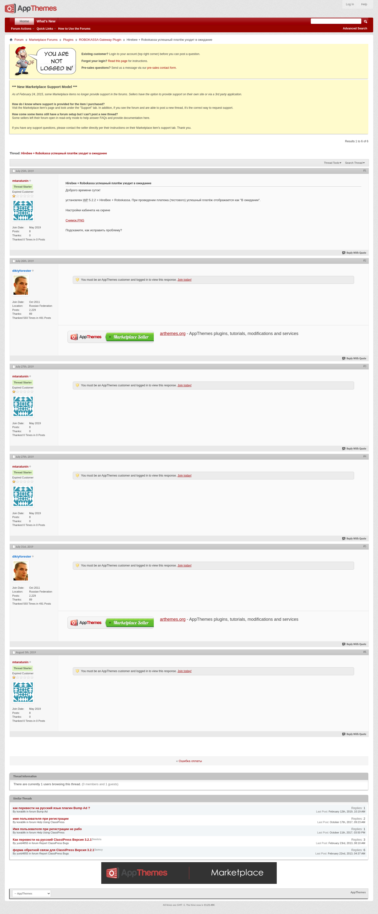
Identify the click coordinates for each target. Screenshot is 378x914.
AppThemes (358, 892)
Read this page (118, 61)
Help (364, 4)
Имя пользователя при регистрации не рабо (47, 829)
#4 (364, 456)
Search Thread (354, 162)
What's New (46, 21)
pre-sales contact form (161, 67)
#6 (364, 652)
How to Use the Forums (74, 28)
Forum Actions (21, 28)
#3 (364, 366)
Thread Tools (331, 162)
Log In (350, 4)
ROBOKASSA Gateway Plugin (100, 39)
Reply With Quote (354, 252)
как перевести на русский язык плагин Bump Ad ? (51, 808)
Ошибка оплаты (190, 761)
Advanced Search (355, 28)
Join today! (184, 279)
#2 (364, 260)
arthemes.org (173, 333)
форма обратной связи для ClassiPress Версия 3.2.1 (53, 850)
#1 (364, 170)
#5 (364, 546)
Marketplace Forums (43, 39)
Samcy (98, 849)
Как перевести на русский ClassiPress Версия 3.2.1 (52, 839)
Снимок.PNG (75, 220)
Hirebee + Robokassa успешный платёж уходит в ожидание (64, 153)
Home (24, 21)
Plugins (68, 39)
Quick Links (45, 28)
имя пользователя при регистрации (40, 818)
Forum (19, 39)
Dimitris (96, 839)
